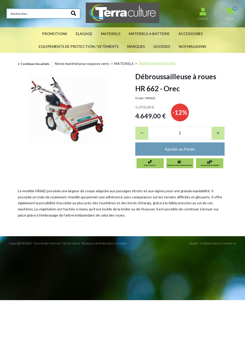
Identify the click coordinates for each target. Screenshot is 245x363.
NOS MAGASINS (192, 46)
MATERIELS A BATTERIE (149, 33)
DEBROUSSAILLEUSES (157, 63)
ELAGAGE (84, 33)
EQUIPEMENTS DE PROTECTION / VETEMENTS (79, 46)
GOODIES (161, 46)
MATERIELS (110, 33)
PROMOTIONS (54, 33)
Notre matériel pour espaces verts (82, 63)
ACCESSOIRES (190, 33)
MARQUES (136, 46)
